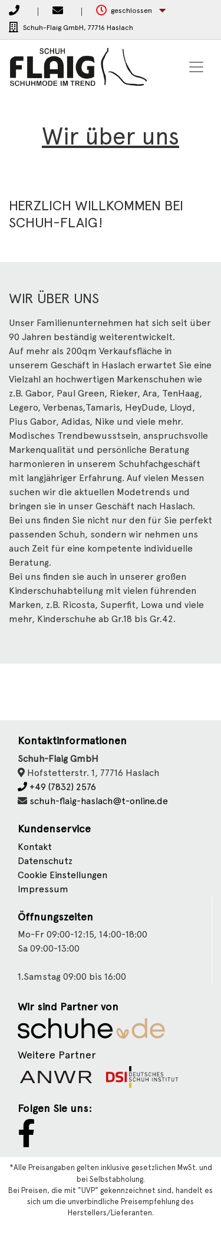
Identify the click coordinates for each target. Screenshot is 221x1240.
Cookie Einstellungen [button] (62, 875)
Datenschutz (45, 860)
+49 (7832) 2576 (57, 786)
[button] (131, 11)
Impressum (43, 889)
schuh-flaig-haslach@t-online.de (98, 800)
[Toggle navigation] (196, 67)
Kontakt (35, 846)
